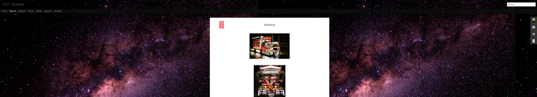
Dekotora (269, 24)
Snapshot (48, 11)
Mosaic (31, 11)
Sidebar (39, 11)
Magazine (22, 11)
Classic (4, 11)
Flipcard (12, 11)
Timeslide (58, 11)
